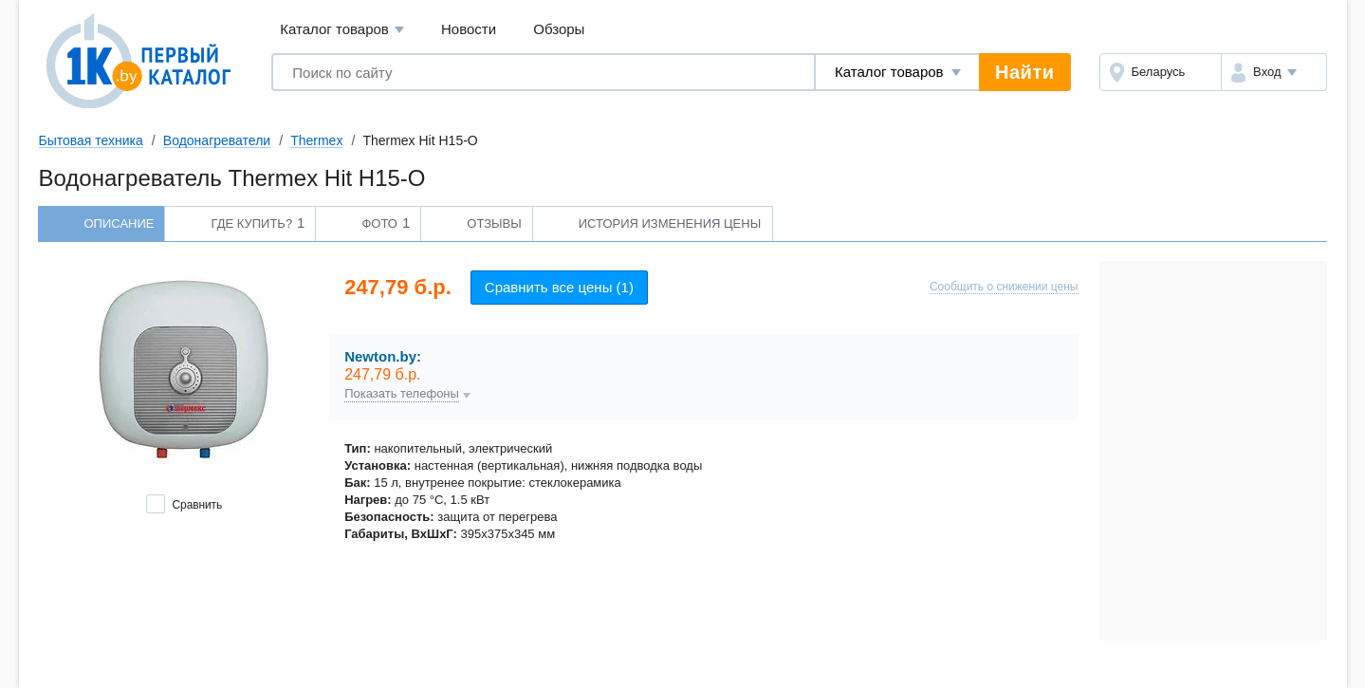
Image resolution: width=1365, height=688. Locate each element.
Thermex (316, 140)
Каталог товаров (342, 30)
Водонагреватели (216, 140)
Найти (1024, 72)
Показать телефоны (401, 393)
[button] (1273, 72)
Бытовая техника (91, 140)
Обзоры (558, 29)
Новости (468, 29)
